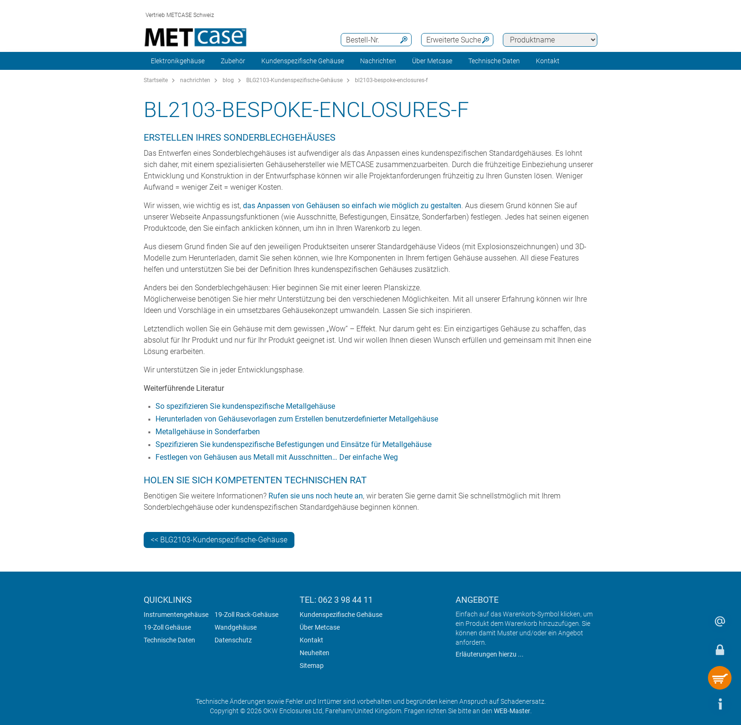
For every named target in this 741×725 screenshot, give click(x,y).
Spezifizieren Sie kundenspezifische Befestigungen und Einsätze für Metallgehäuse (293, 444)
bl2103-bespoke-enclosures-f (391, 80)
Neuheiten (314, 653)
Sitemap (312, 665)
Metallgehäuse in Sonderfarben (207, 431)
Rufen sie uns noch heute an (315, 495)
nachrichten (195, 80)
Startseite (156, 80)
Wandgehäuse (236, 627)
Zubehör (233, 61)
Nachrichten (378, 61)
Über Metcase (320, 627)
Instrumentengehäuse (176, 614)
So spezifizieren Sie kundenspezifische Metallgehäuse (245, 406)
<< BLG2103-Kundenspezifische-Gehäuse (219, 539)
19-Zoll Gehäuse (167, 627)
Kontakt (311, 640)
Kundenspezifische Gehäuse (302, 61)
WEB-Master (512, 711)
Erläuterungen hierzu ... (490, 654)
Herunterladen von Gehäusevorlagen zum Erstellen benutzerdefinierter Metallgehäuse (297, 418)
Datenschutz (233, 640)
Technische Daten (494, 61)
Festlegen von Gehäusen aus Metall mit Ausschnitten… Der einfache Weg (276, 457)
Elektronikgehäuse (178, 61)
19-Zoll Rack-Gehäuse (246, 614)
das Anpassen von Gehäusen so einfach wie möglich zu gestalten (352, 205)
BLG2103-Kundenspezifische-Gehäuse (294, 80)
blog (228, 80)
